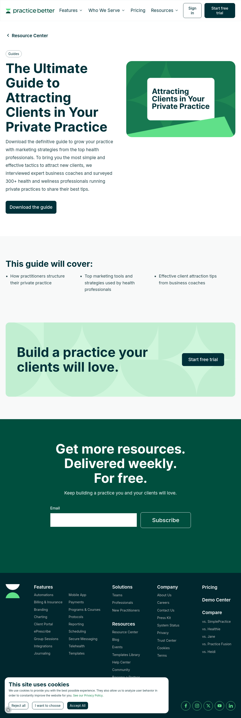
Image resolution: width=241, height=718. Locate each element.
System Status (168, 625)
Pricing (138, 10)
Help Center (121, 662)
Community (121, 670)
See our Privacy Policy (88, 695)
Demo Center (216, 600)
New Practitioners (126, 610)
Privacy (163, 633)
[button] (71, 10)
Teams (117, 595)
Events (117, 647)
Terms (162, 655)
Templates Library (126, 655)
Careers (163, 602)
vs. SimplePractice (216, 621)
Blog (115, 639)
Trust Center (166, 640)
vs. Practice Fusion (216, 644)
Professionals (122, 602)
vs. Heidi (208, 652)
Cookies (163, 648)
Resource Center (125, 632)
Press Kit (164, 618)
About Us (164, 595)
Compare (212, 612)
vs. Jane (208, 636)
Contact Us (165, 610)
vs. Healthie (211, 629)
